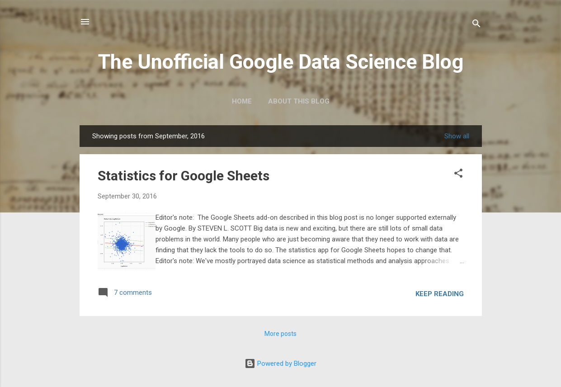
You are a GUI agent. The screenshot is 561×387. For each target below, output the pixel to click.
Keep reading (439, 294)
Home (242, 101)
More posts (280, 333)
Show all (456, 136)
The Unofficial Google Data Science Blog (280, 62)
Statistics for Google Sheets (183, 176)
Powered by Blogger (280, 363)
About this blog (299, 101)
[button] (458, 174)
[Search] (476, 24)
